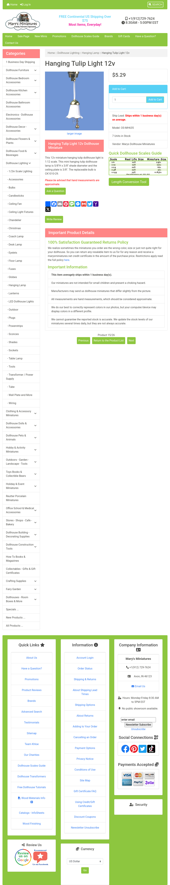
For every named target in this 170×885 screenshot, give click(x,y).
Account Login (85, 657)
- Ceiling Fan (14, 203)
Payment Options (85, 748)
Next (131, 340)
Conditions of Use (85, 769)
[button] (155, 4)
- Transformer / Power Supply (19, 376)
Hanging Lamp (90, 52)
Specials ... (12, 609)
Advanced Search (31, 711)
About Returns (85, 715)
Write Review (54, 219)
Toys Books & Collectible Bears (21, 473)
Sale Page (23, 36)
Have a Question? (145, 36)
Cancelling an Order (84, 737)
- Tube (10, 386)
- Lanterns (12, 293)
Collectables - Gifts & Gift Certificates (20, 570)
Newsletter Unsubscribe (85, 827)
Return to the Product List (109, 340)
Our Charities (31, 754)
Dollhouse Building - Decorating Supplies (21, 534)
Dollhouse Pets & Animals (21, 437)
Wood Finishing (32, 823)
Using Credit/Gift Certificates (85, 804)
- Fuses (11, 269)
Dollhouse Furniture (21, 70)
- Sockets (12, 350)
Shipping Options (85, 704)
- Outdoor (12, 309)
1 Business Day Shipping (20, 62)
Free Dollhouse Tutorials (31, 787)
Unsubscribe (138, 729)
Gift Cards (124, 36)
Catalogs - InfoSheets (31, 812)
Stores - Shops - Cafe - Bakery (21, 522)
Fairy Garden (21, 589)
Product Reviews (32, 690)
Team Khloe (32, 744)
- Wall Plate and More (19, 395)
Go (85, 870)
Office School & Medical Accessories (21, 510)
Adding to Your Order (85, 726)
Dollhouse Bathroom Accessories (18, 104)
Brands (109, 36)
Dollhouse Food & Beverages (21, 153)
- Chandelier (13, 220)
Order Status (85, 668)
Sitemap (32, 733)
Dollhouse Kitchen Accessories (21, 92)
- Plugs (10, 317)
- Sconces (12, 334)
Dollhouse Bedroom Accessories (21, 80)
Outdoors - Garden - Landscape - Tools (21, 461)
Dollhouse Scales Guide (85, 36)
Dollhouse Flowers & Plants (21, 140)
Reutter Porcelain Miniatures (16, 498)
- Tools (10, 366)
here (66, 260)
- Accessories (14, 179)
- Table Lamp (14, 358)
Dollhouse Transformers (31, 776)
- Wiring (11, 403)
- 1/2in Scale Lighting (19, 171)
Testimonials (31, 722)
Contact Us (11, 43)
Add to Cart (155, 99)
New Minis (41, 36)
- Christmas (13, 228)
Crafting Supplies (21, 581)
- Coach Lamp (15, 236)
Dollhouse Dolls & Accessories (21, 425)
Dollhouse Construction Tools (21, 546)
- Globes (11, 277)
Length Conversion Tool (129, 182)
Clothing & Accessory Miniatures (21, 413)
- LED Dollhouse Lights (20, 301)
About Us (31, 657)
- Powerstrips (14, 325)
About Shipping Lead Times (85, 692)
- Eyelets (11, 252)
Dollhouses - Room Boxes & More (21, 599)
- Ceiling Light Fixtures (19, 212)
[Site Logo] (30, 21)
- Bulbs (10, 187)
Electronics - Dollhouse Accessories (19, 116)
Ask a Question (55, 191)
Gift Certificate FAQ (85, 791)
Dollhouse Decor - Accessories (21, 128)
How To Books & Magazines (15, 558)
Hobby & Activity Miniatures (21, 449)
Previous (83, 340)
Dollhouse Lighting (68, 52)
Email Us (138, 686)
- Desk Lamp (14, 244)
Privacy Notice (85, 758)
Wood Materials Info (31, 799)
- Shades (11, 342)
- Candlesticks (15, 195)
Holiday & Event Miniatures (21, 486)
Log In (25, 4)
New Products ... (15, 617)
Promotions (59, 36)
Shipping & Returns (85, 679)
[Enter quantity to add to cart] (129, 99)
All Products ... (14, 625)
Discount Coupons (85, 816)
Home (12, 4)
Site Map (85, 780)
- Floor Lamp (14, 260)
